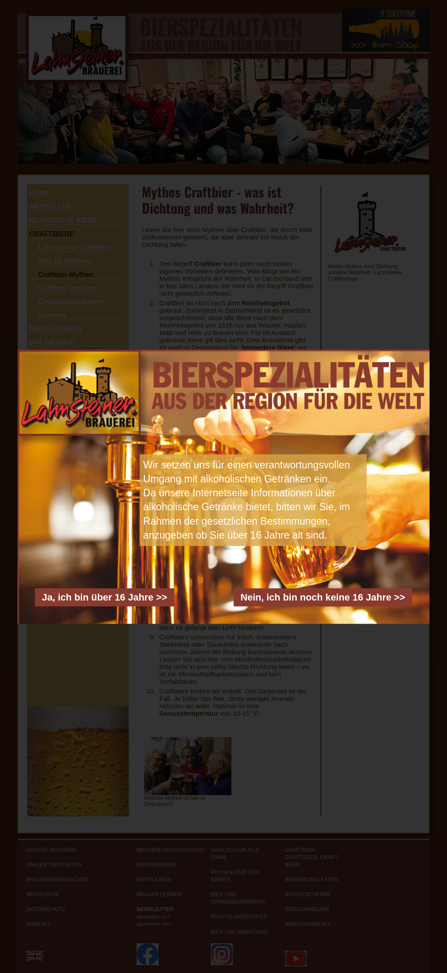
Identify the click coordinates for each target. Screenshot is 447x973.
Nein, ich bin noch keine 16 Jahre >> (323, 596)
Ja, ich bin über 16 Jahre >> (104, 596)
